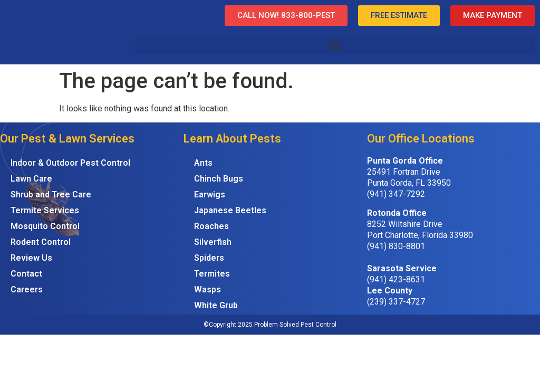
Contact (26, 274)
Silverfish (213, 242)
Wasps (207, 289)
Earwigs (209, 194)
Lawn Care (31, 179)
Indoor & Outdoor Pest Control (70, 163)
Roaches (211, 226)
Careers (27, 289)
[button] (335, 45)
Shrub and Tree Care (51, 194)
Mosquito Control (45, 226)
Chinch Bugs (218, 179)
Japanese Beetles (230, 210)
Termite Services (45, 210)
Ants (203, 163)
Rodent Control (41, 242)
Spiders (209, 258)
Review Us (31, 258)
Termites (212, 274)
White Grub (216, 305)
